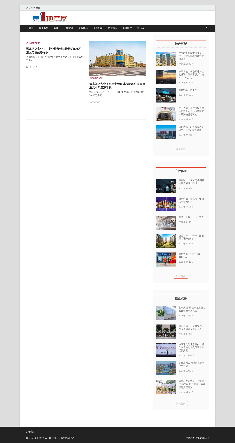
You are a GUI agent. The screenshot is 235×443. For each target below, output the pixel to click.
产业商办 (112, 28)
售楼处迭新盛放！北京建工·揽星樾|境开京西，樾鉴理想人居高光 (192, 384)
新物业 (140, 28)
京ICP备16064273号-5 (197, 438)
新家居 (69, 28)
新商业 (57, 28)
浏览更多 (180, 149)
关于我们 (30, 431)
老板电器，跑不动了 (189, 89)
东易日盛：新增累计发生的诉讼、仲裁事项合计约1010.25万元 (191, 74)
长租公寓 (97, 28)
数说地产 (127, 28)
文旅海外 (83, 28)
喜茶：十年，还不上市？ (191, 217)
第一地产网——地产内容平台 (59, 438)
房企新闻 (43, 28)
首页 (31, 28)
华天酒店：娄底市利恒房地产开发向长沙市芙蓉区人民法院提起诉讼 (191, 111)
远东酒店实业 (33, 43)
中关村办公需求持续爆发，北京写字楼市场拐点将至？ (191, 56)
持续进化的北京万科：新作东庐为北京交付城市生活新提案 (191, 347)
